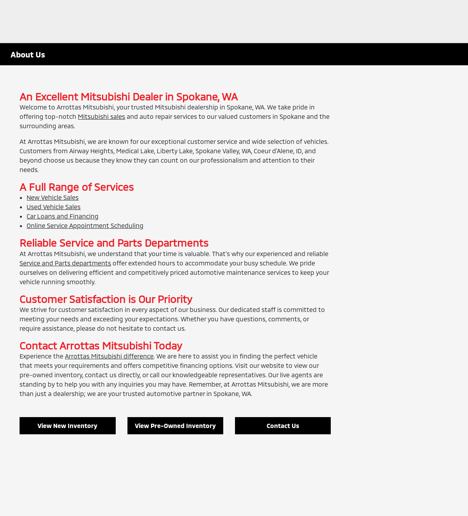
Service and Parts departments (65, 263)
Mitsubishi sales (101, 116)
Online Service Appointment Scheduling (85, 225)
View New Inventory (67, 425)
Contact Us (283, 425)
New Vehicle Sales (53, 197)
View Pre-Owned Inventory (175, 425)
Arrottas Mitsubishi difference (109, 356)
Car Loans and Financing (63, 216)
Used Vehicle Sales (54, 206)
